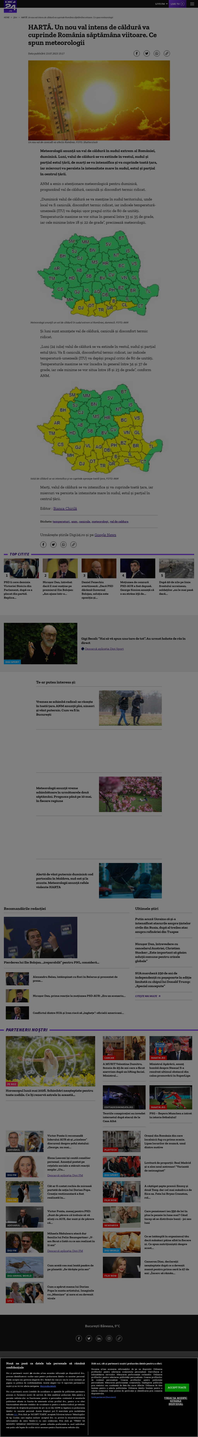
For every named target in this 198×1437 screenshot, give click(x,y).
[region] (99, 1397)
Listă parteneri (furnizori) (103, 1397)
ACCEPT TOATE (177, 1387)
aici (15, 1414)
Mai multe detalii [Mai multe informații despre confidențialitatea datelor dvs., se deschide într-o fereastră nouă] (48, 1386)
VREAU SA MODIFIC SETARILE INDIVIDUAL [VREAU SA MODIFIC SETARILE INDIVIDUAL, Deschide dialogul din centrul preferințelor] (175, 1401)
